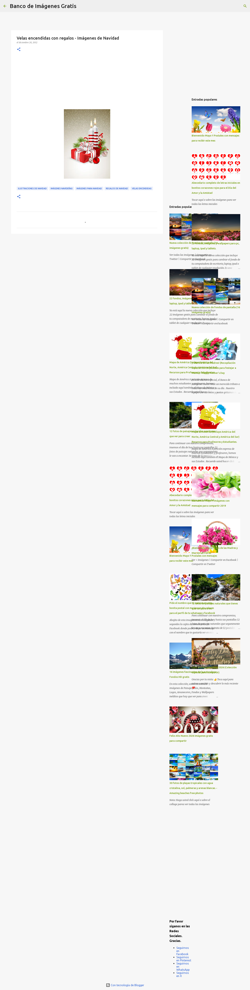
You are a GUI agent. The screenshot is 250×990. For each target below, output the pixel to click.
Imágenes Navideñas (62, 188)
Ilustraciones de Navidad (32, 188)
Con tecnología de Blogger (125, 985)
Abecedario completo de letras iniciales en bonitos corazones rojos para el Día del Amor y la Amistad (216, 187)
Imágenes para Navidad (89, 188)
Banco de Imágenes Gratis (43, 6)
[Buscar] (81, 6)
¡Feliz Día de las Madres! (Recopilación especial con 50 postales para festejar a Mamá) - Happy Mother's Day (214, 367)
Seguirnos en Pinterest (183, 959)
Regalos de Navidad (117, 188)
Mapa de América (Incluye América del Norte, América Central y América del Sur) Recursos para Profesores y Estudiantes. (215, 436)
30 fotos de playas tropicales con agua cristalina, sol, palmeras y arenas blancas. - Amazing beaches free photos (193, 788)
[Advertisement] (87, 83)
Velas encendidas (142, 188)
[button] (19, 49)
